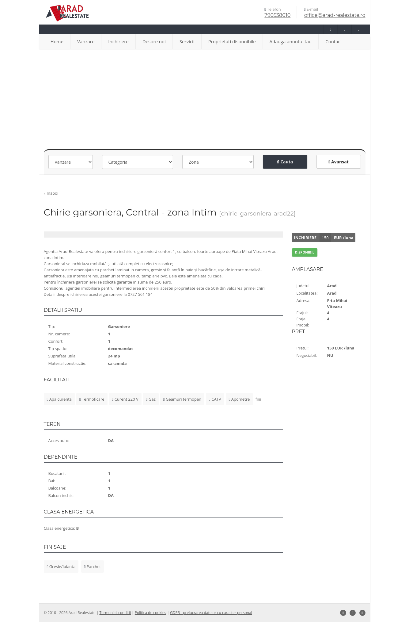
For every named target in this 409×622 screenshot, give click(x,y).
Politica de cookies (150, 612)
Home (57, 41)
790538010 (277, 15)
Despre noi (154, 41)
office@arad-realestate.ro (334, 15)
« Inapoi (51, 193)
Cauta (285, 162)
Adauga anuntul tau (291, 41)
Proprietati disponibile (232, 41)
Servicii (187, 41)
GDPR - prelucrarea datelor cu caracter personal (211, 612)
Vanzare (85, 41)
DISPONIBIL (304, 252)
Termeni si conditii (115, 612)
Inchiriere (118, 41)
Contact (333, 41)
